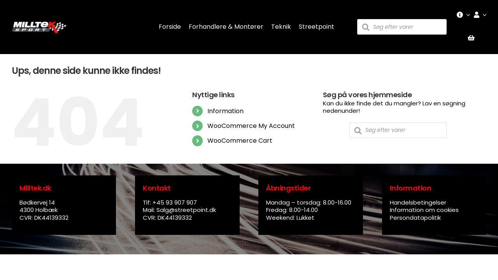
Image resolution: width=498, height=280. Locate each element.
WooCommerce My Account (251, 125)
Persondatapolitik (415, 218)
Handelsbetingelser (418, 202)
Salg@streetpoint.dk (186, 210)
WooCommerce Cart (239, 140)
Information (225, 111)
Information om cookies (424, 210)
